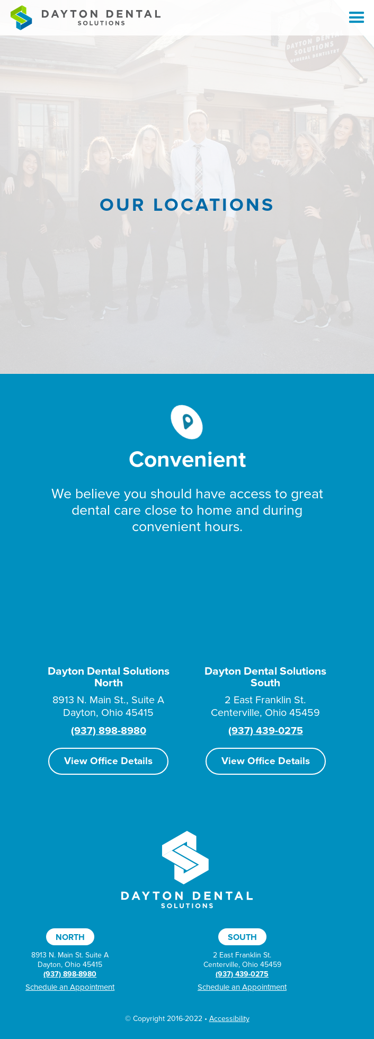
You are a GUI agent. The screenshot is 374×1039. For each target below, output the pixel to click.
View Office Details (108, 761)
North (70, 937)
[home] (83, 17)
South (242, 937)
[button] (351, 18)
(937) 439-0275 (265, 730)
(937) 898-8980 (108, 730)
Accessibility (229, 1018)
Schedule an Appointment (69, 987)
